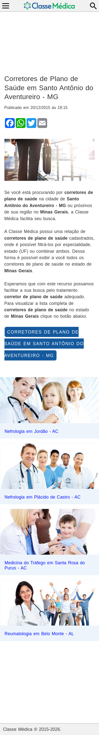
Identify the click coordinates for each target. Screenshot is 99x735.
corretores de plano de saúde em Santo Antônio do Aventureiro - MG (44, 343)
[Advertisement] (49, 41)
